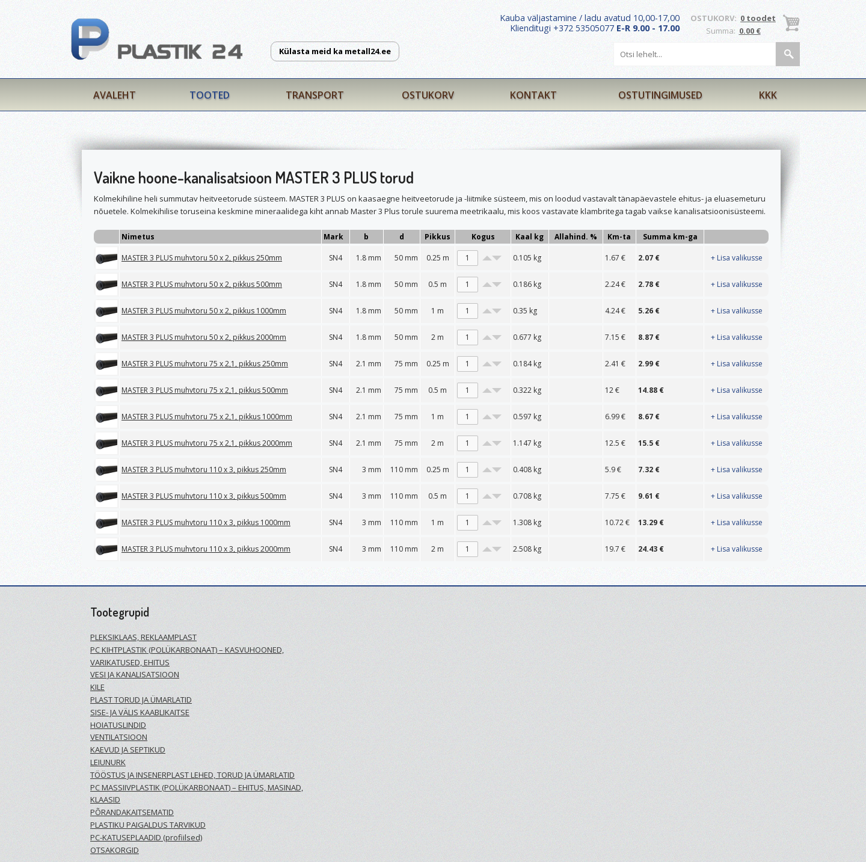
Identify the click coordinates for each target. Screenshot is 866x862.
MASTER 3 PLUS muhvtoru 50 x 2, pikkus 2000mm (203, 337)
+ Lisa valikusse (737, 258)
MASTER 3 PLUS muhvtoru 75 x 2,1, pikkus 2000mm (206, 443)
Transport (315, 95)
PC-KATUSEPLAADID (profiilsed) (146, 837)
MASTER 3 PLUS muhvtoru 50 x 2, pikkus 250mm (201, 258)
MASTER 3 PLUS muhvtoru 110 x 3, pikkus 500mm (203, 496)
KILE (97, 687)
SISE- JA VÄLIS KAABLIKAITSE (139, 712)
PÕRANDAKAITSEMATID (132, 812)
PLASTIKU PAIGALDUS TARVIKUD (148, 824)
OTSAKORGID (114, 850)
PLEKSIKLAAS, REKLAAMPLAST (143, 637)
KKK (768, 95)
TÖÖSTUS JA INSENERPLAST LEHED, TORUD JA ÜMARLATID (192, 774)
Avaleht (114, 95)
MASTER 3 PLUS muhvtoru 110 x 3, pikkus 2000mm (205, 549)
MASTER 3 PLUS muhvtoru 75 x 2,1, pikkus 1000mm (206, 416)
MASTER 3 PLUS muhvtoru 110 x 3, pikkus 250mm (203, 469)
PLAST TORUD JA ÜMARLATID (141, 699)
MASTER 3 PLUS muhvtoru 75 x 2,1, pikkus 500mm (204, 390)
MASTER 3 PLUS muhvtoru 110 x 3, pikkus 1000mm (205, 522)
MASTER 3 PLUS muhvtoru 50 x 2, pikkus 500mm (201, 284)
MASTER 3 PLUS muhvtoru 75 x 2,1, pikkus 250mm (204, 364)
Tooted (209, 95)
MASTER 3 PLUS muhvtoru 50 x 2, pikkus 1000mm (203, 311)
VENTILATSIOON (118, 736)
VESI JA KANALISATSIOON (134, 674)
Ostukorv (428, 95)
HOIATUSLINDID (118, 724)
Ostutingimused (660, 95)
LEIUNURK (108, 762)
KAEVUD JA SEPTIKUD (127, 749)
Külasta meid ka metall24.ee (335, 51)
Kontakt (533, 95)
